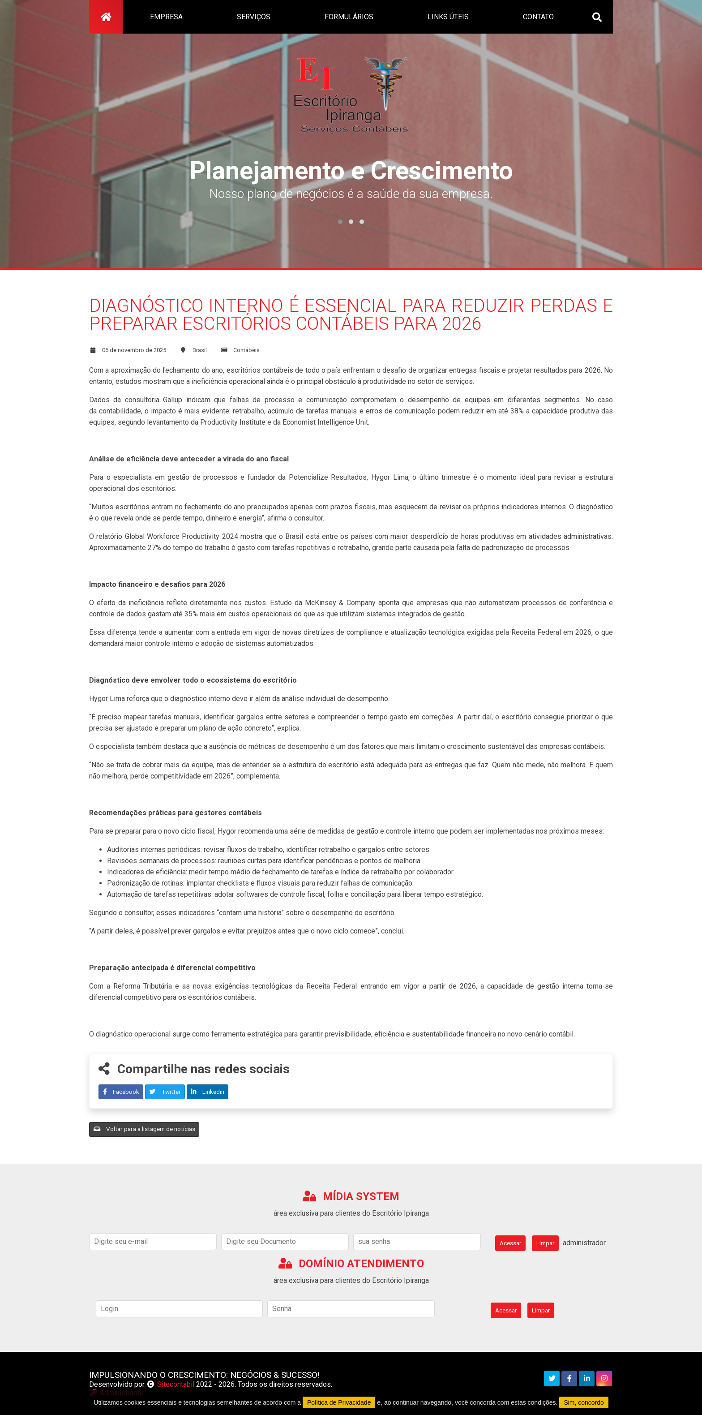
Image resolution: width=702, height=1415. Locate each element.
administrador (584, 1243)
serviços (253, 17)
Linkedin (207, 1091)
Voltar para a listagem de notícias (144, 1128)
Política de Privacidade (339, 1402)
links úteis (448, 17)
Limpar (545, 1243)
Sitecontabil (175, 1384)
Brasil (200, 350)
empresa (166, 17)
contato (538, 17)
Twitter (165, 1091)
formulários (349, 17)
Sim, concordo (584, 1402)
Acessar (510, 1243)
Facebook (121, 1091)
